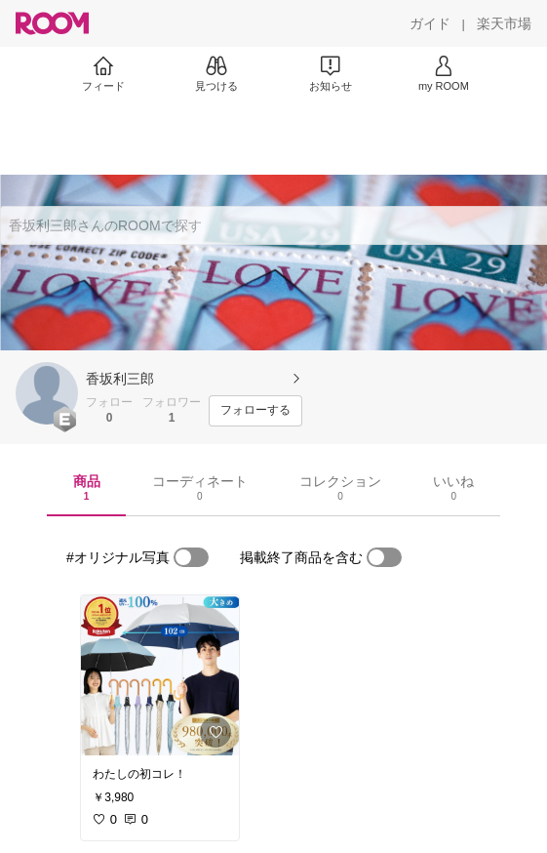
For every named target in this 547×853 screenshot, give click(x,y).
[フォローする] (255, 410)
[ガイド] (430, 23)
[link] (160, 675)
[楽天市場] (504, 23)
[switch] (191, 557)
